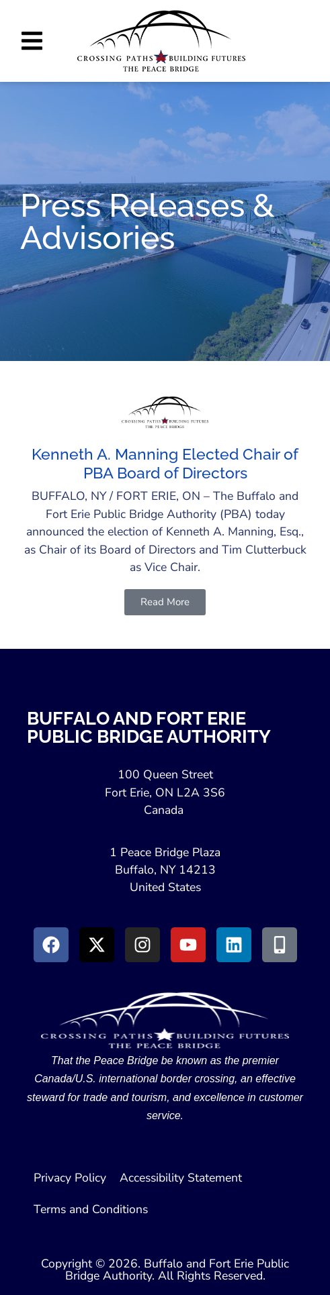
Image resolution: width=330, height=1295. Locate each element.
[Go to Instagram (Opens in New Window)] (142, 944)
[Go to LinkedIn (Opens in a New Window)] (233, 944)
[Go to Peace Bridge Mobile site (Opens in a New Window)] (279, 944)
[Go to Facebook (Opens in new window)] (51, 944)
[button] (32, 40)
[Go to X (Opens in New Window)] (96, 944)
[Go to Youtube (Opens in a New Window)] (188, 944)
